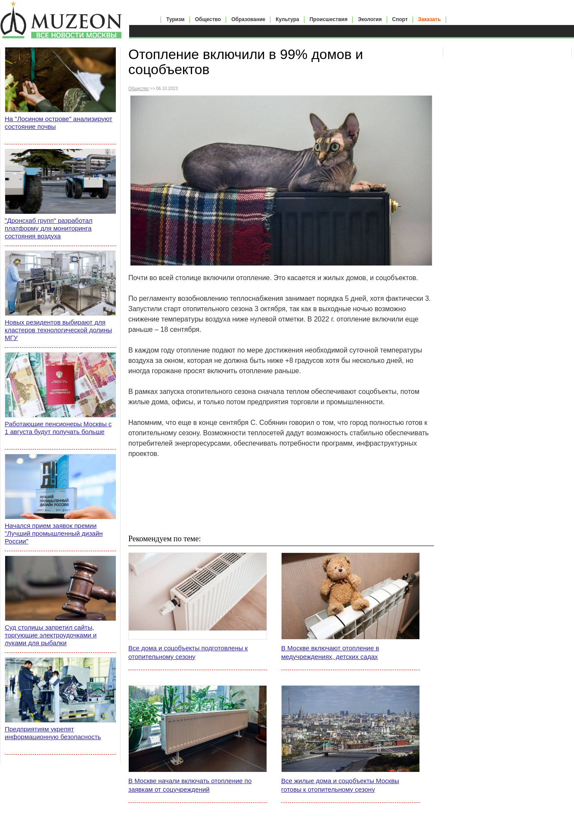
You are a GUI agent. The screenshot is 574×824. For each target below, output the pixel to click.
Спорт (400, 19)
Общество (208, 19)
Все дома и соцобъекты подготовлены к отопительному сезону (188, 652)
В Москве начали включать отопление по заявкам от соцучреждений (189, 785)
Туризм (175, 19)
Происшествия (329, 19)
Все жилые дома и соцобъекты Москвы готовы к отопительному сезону (340, 785)
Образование (248, 19)
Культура (287, 19)
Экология (370, 19)
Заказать (429, 19)
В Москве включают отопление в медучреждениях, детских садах (330, 652)
